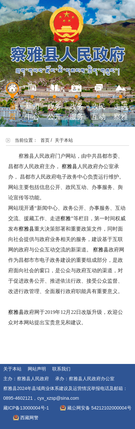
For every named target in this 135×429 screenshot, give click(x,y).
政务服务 (76, 101)
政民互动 (98, 101)
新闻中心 (32, 101)
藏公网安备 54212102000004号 (99, 407)
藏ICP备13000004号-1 (26, 407)
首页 (12, 101)
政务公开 (54, 101)
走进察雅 (120, 101)
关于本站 (12, 368)
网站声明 (37, 368)
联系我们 (61, 368)
